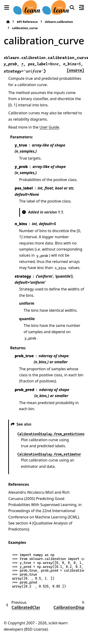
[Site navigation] (6, 7)
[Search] (72, 7)
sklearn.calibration (59, 22)
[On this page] (81, 7)
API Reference (27, 22)
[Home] (8, 21)
